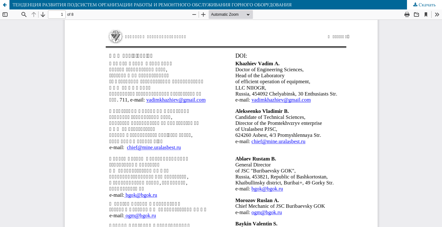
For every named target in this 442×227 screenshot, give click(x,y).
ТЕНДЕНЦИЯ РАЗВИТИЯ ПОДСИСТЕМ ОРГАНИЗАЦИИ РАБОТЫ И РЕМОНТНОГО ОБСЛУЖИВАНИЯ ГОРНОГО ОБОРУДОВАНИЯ (152, 5)
